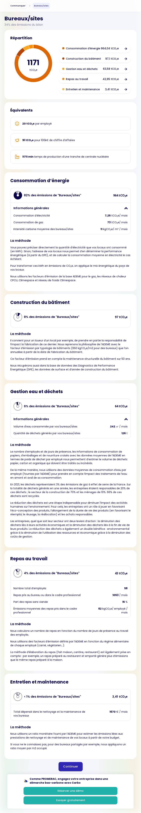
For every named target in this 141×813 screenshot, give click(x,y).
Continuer (70, 766)
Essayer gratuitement (70, 800)
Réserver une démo (70, 791)
